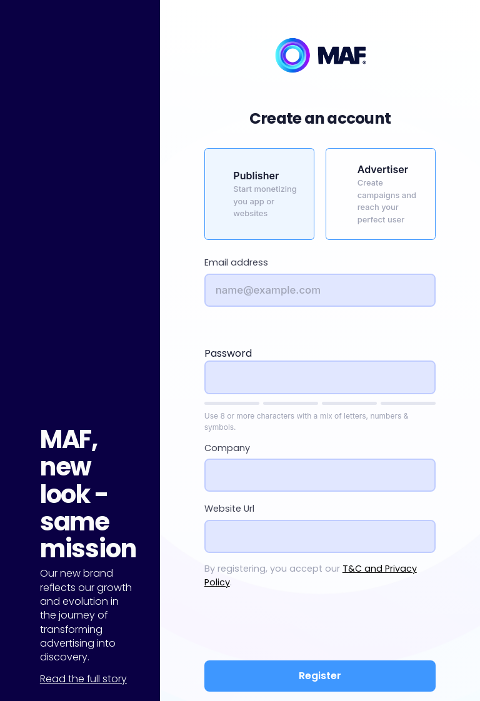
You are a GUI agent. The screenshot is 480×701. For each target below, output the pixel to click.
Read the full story (83, 679)
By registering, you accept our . (310, 575)
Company (227, 448)
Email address (236, 262)
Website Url (229, 508)
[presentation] (320, 626)
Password (228, 353)
